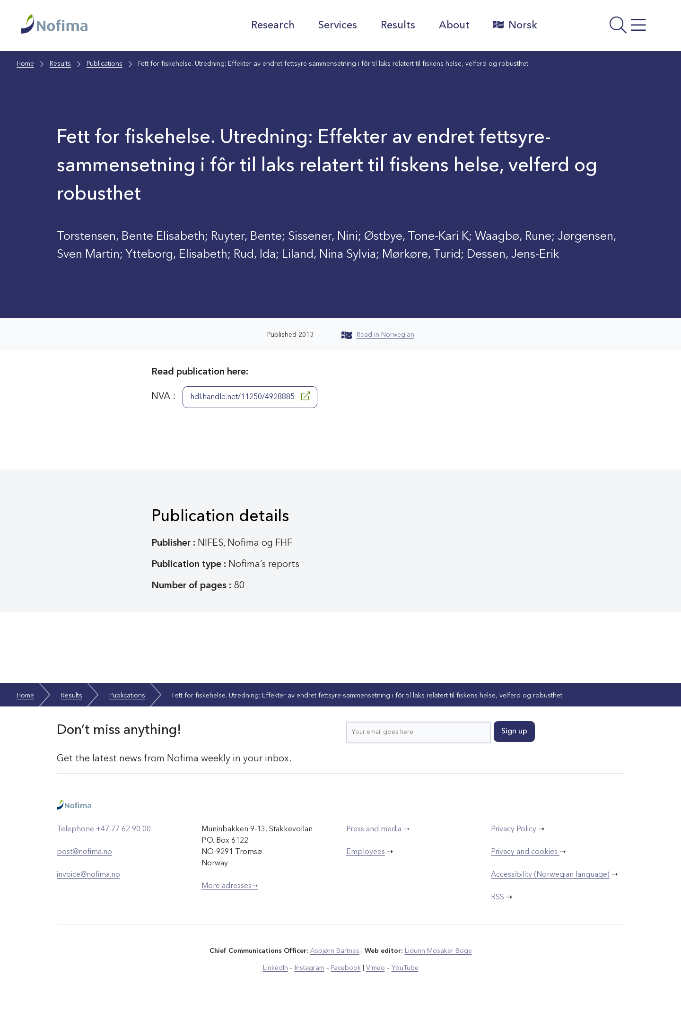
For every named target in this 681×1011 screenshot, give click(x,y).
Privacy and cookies (525, 852)
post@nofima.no (84, 852)
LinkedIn (275, 968)
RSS (497, 897)
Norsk (515, 25)
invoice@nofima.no (88, 875)
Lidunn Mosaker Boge (438, 951)
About (454, 25)
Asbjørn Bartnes (334, 951)
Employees (365, 852)
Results (398, 25)
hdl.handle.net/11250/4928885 (250, 396)
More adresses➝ (229, 886)
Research (273, 25)
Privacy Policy (513, 829)
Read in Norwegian (377, 334)
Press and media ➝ (378, 829)
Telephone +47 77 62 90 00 (104, 829)
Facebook (346, 968)
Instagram (309, 968)
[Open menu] (603, 28)
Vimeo (375, 968)
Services (337, 25)
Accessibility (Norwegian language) (550, 875)
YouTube (405, 968)
